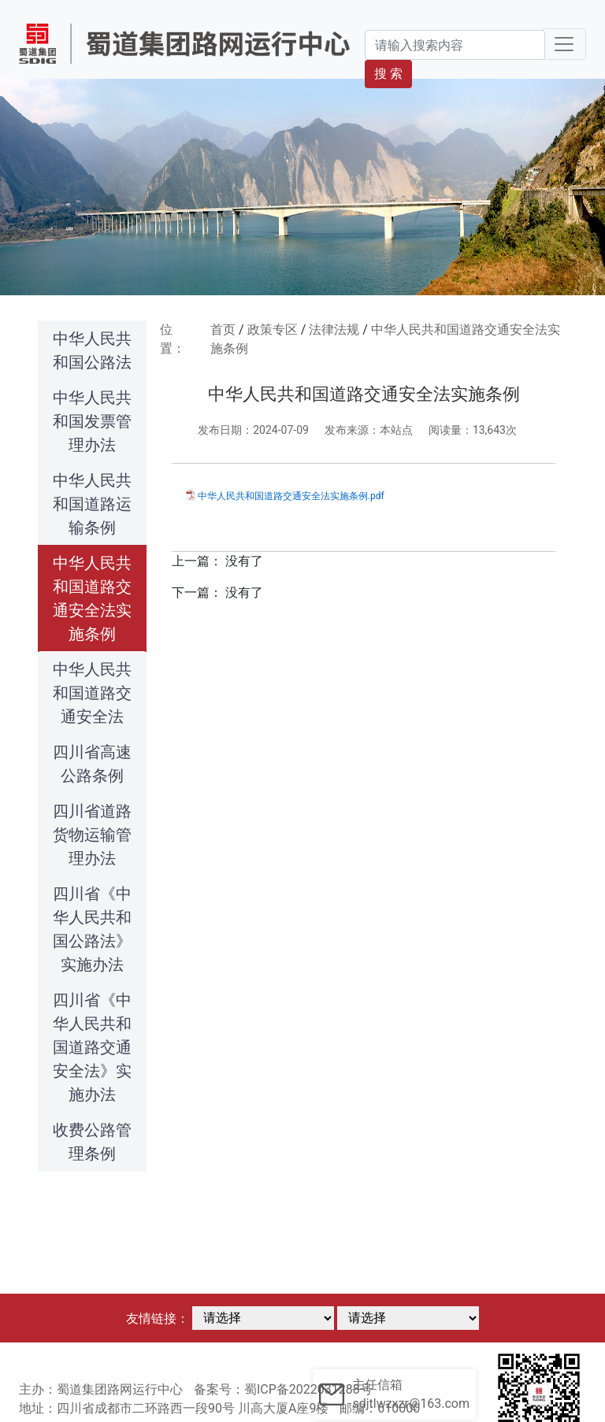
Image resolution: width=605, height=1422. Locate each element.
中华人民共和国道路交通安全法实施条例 (92, 598)
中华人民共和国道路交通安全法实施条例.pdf (291, 496)
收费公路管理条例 (92, 1141)
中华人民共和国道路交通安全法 (92, 693)
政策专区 (272, 329)
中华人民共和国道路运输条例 (92, 504)
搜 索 (388, 73)
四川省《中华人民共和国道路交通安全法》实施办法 (92, 1047)
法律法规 (334, 329)
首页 (223, 329)
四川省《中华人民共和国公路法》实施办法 (92, 929)
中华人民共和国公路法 (92, 350)
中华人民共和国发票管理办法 (92, 421)
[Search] (455, 45)
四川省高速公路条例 (92, 763)
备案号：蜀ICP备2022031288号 (283, 1389)
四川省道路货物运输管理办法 (92, 835)
